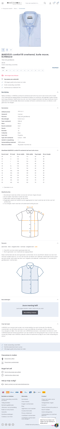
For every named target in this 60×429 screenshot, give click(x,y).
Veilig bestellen (6, 402)
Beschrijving (5, 92)
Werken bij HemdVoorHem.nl (50, 407)
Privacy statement (27, 413)
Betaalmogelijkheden (8, 405)
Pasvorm (4, 243)
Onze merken (25, 401)
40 (6, 70)
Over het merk (6, 324)
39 (3, 70)
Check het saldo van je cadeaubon (48, 399)
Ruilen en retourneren (8, 409)
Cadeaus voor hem (7, 416)
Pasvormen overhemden (12, 362)
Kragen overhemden (27, 404)
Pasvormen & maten (9, 355)
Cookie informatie (27, 410)
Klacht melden (46, 409)
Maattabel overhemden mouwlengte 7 (28, 418)
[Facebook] (3, 424)
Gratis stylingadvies (47, 412)
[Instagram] (13, 424)
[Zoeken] (45, 3)
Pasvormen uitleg (9, 358)
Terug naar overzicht (7, 8)
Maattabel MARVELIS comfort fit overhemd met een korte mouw (20, 150)
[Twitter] (6, 424)
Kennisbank (25, 399)
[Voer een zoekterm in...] (34, 3)
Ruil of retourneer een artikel (13, 372)
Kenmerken (5, 108)
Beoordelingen (6, 299)
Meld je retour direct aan (12, 375)
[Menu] (3, 3)
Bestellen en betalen (8, 396)
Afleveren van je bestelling (9, 407)
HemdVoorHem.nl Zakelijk (49, 417)
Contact (44, 396)
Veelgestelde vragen (48, 402)
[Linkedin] (9, 424)
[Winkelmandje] (56, 3)
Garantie (4, 412)
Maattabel (55, 67)
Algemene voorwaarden (29, 408)
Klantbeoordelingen (7, 414)
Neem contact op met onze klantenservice (17, 384)
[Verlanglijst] (53, 3)
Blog (23, 406)
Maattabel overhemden (28, 415)
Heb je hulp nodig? (9, 381)
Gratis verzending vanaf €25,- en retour (10, 399)
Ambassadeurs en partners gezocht (49, 415)
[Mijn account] (49, 3)
